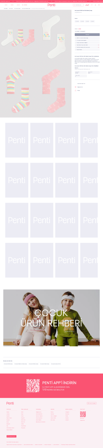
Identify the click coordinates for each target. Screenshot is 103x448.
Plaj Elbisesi (23, 425)
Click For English (92, 403)
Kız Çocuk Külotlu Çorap (33, 363)
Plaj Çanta (23, 427)
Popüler (9, 409)
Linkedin (67, 419)
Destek (52, 409)
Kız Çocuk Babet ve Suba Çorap (21, 363)
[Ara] (74, 5)
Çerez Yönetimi (56, 444)
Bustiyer (8, 419)
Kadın (6, 4)
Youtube (67, 417)
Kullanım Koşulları (47, 444)
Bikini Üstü (23, 419)
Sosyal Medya (68, 409)
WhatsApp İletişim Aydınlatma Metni (68, 444)
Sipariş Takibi (53, 417)
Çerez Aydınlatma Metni (28, 444)
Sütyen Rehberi (9, 429)
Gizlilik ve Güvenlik (38, 444)
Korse (8, 421)
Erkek (12, 4)
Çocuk (18, 4)
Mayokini (23, 417)
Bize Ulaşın (53, 419)
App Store (82, 418)
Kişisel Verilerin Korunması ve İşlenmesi (14, 444)
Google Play (82, 420)
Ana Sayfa (5, 8)
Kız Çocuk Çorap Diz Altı (56, 363)
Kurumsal (38, 409)
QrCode (83, 414)
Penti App (82, 409)
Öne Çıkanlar (24, 409)
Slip (7, 425)
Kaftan (22, 423)
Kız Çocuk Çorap (17, 8)
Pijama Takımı (9, 417)
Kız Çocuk (11, 8)
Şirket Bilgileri (38, 419)
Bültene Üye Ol (12, 436)
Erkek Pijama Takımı (10, 427)
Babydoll (8, 423)
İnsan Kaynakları (39, 417)
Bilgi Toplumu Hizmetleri (40, 421)
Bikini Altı (23, 421)
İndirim (25, 4)
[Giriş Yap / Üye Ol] (95, 5)
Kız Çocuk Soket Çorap (26, 8)
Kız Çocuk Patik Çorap (8, 363)
